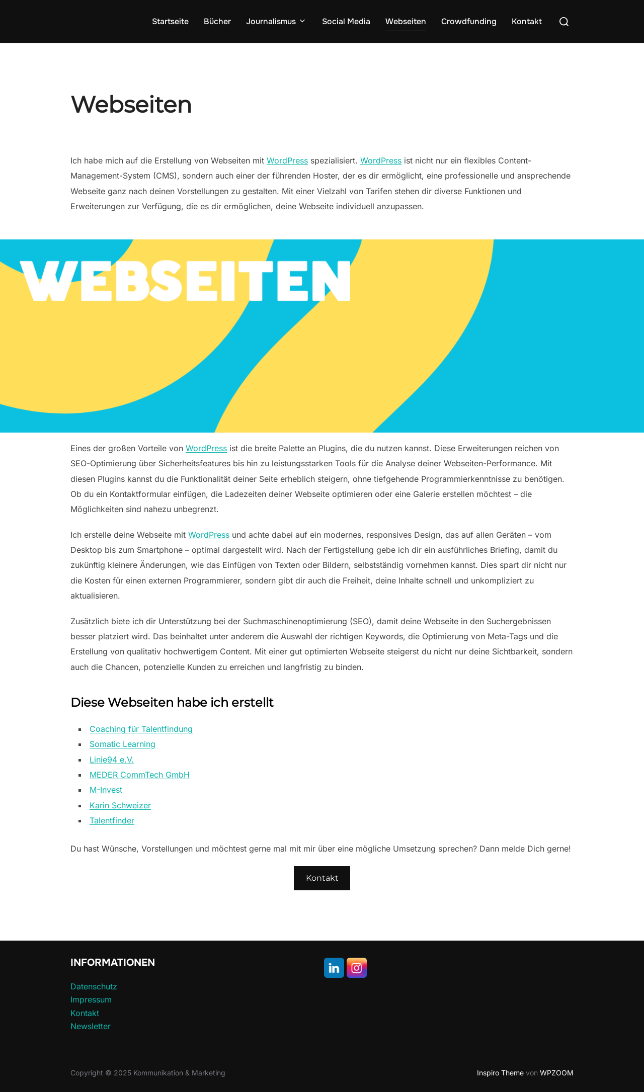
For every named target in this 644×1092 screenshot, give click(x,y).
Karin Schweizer (120, 805)
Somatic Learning (122, 744)
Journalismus (276, 21)
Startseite (170, 21)
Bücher (217, 21)
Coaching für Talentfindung (141, 729)
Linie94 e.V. (112, 759)
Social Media (346, 21)
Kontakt (527, 21)
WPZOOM (557, 1072)
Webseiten (405, 21)
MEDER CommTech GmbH (140, 775)
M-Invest (106, 790)
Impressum (91, 999)
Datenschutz (93, 986)
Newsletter (90, 1026)
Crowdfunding (469, 21)
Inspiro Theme (500, 1072)
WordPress (287, 160)
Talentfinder (112, 820)
